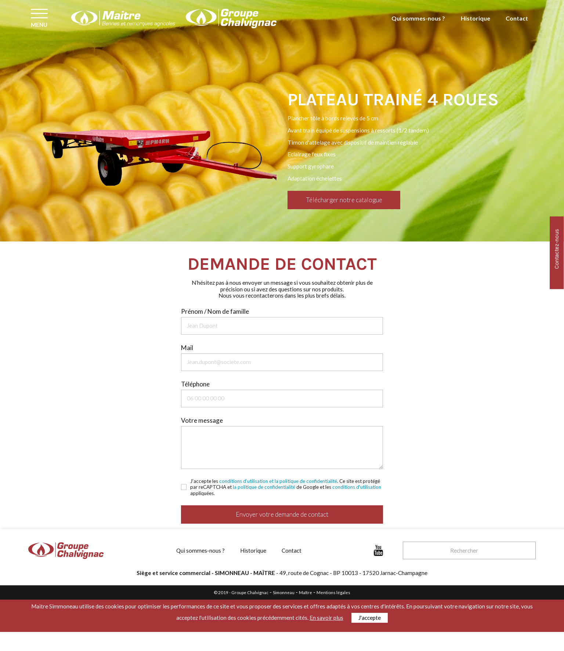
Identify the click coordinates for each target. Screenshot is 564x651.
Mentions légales (333, 592)
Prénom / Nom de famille (215, 311)
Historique (477, 26)
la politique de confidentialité (264, 487)
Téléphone (195, 384)
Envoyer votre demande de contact (282, 514)
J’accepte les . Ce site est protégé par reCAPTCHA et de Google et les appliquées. (285, 487)
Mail (187, 348)
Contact (517, 26)
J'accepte (369, 617)
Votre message (202, 420)
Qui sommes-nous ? (421, 26)
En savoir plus (326, 617)
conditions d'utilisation (356, 487)
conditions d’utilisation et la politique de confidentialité (278, 481)
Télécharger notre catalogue (344, 200)
